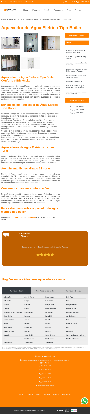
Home (25, 10)
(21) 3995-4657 (76, 113)
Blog (69, 10)
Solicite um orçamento (77, 36)
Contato (78, 10)
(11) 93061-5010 (45, 366)
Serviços (57, 10)
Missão (47, 10)
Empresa (36, 10)
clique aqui (31, 218)
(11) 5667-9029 (82, 2)
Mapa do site (66, 395)
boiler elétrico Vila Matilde (74, 84)
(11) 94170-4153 (45, 370)
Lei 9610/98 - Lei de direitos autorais (47, 348)
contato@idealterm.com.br (45, 386)
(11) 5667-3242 (69, 2)
